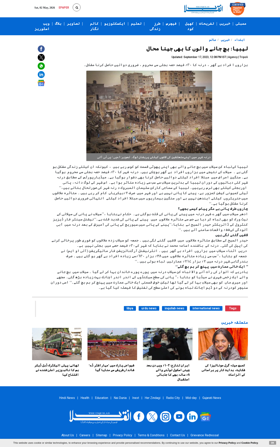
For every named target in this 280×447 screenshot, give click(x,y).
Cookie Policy (250, 442)
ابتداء (239, 39)
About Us (67, 435)
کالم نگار (94, 26)
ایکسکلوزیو (114, 24)
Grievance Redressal (205, 435)
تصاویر (73, 24)
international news (206, 308)
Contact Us (177, 435)
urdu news (149, 308)
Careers (85, 435)
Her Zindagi (152, 398)
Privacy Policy (122, 435)
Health (84, 398)
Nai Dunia (120, 398)
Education (101, 398)
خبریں (225, 24)
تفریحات (206, 24)
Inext (135, 398)
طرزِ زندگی (155, 26)
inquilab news (174, 308)
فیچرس (171, 24)
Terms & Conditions (151, 435)
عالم (212, 39)
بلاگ (58, 24)
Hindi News (67, 398)
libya (130, 308)
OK (272, 443)
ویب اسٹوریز (42, 26)
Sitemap (101, 435)
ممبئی (241, 24)
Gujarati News (211, 398)
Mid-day (191, 398)
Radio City (173, 398)
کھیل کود (189, 26)
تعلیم (136, 24)
